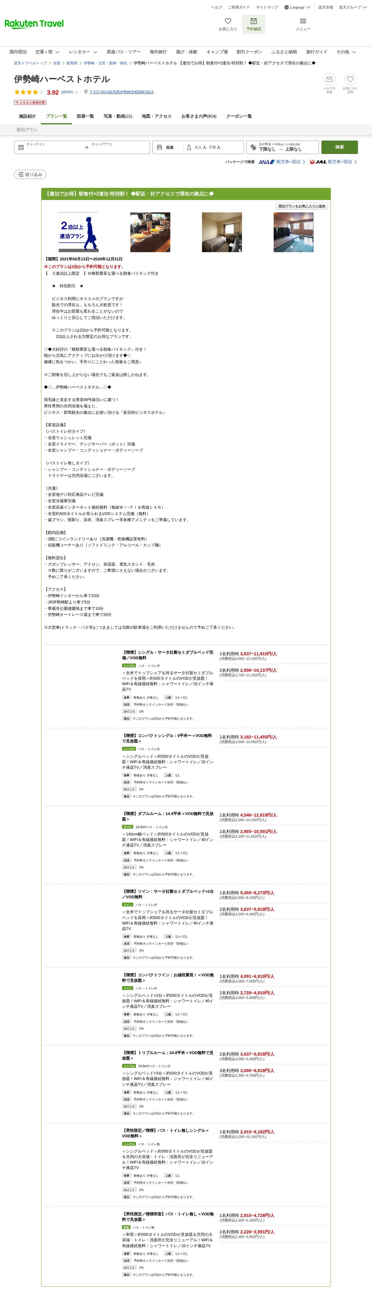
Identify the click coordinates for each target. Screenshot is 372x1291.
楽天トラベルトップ (30, 63)
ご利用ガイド (239, 7)
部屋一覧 (85, 116)
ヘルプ (216, 7)
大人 (199, 147)
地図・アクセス (157, 116)
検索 (339, 147)
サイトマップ (267, 7)
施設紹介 (27, 116)
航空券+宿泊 (279, 161)
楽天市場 (325, 7)
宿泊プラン (27, 129)
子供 (213, 147)
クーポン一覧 (239, 116)
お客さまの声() (198, 116)
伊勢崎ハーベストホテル (62, 79)
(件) (69, 92)
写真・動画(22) (118, 116)
